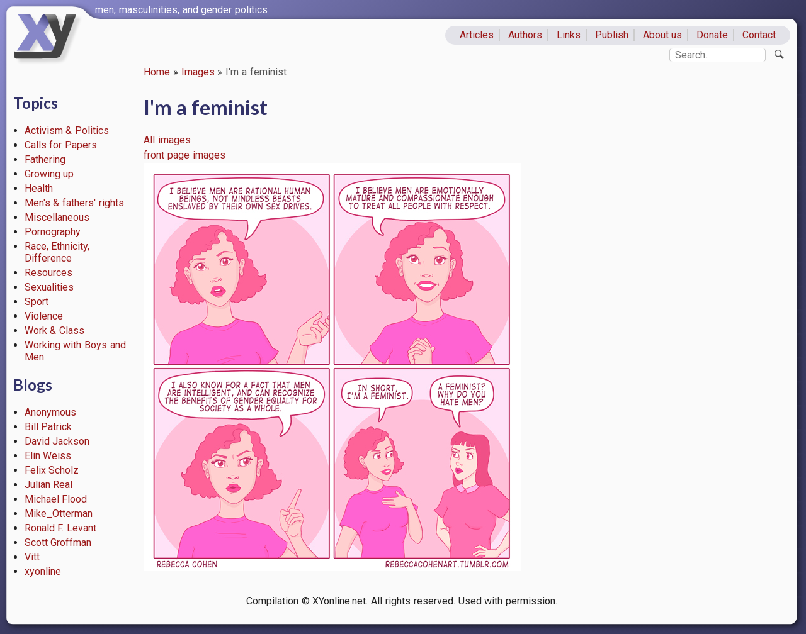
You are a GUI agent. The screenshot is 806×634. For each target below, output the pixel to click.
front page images (184, 155)
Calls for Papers (61, 145)
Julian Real (49, 485)
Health (39, 188)
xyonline (43, 571)
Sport (36, 302)
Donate (712, 35)
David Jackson (57, 441)
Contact (759, 35)
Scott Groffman (58, 542)
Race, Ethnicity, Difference (57, 252)
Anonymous (50, 412)
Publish (611, 35)
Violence (44, 316)
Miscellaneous (57, 217)
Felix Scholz (52, 470)
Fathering (45, 159)
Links (569, 35)
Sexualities (49, 287)
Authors (525, 35)
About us (663, 35)
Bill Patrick (48, 427)
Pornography (53, 232)
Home (157, 72)
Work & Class (55, 330)
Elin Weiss (48, 456)
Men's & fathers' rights (74, 203)
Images (198, 72)
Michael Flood (56, 499)
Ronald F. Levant (61, 528)
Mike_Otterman (59, 514)
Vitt (32, 557)
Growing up (49, 174)
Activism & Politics (67, 130)
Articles (477, 35)
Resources (48, 273)
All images (167, 140)
